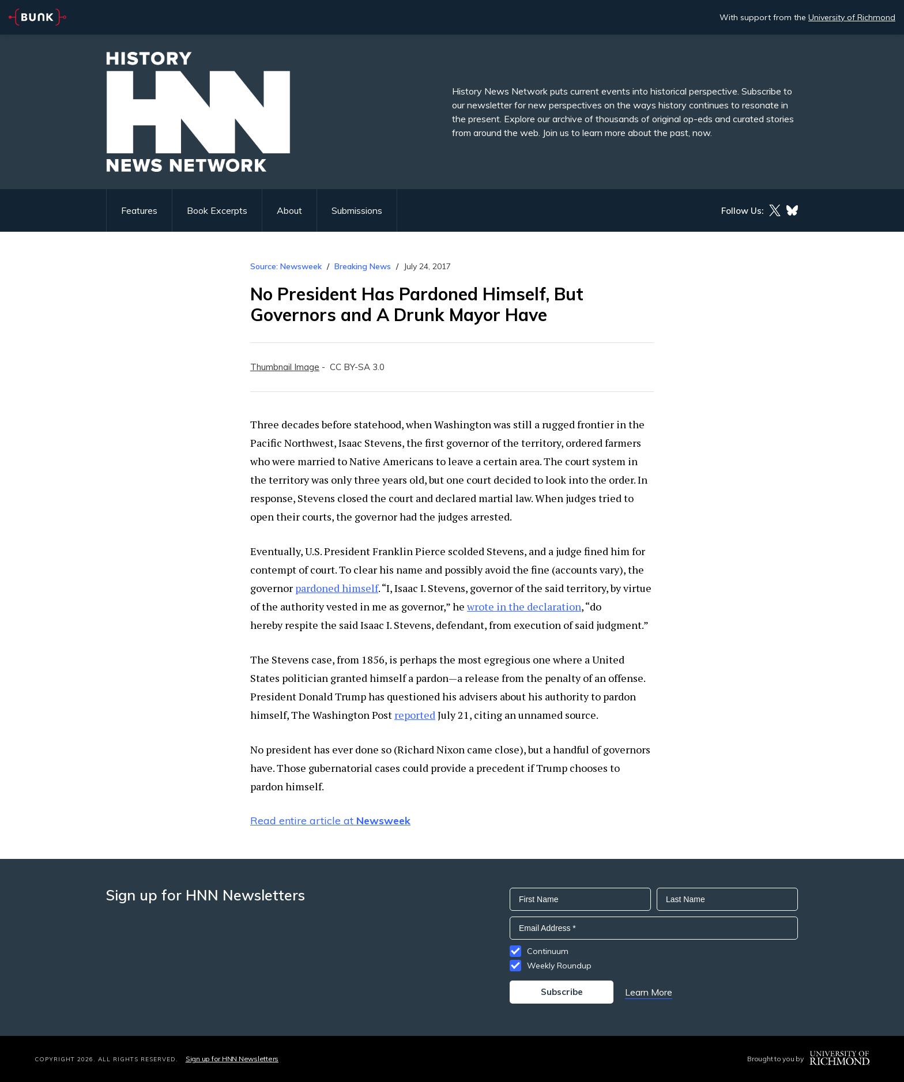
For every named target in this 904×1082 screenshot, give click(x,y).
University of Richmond (851, 17)
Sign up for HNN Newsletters (232, 1058)
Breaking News (362, 266)
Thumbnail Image (284, 366)
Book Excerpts (217, 210)
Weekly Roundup (559, 965)
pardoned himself (336, 588)
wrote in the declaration (524, 606)
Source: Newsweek (286, 266)
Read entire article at (330, 820)
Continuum (547, 951)
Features (139, 210)
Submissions (357, 210)
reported (414, 715)
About (289, 210)
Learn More (648, 992)
